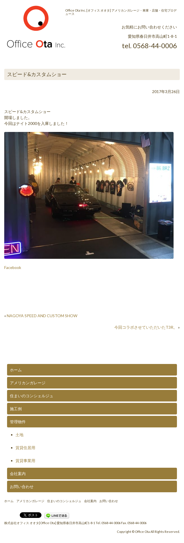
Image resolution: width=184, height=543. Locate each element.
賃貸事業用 (25, 460)
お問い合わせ (22, 486)
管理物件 (18, 421)
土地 (19, 434)
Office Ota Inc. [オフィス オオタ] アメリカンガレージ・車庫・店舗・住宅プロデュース (121, 12)
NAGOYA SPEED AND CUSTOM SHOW (42, 315)
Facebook (12, 267)
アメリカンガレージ (27, 382)
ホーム (16, 369)
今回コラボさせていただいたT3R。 (145, 327)
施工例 (16, 408)
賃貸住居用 (25, 447)
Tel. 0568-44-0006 (108, 523)
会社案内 (18, 473)
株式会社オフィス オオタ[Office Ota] (30, 523)
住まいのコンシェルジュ (31, 395)
